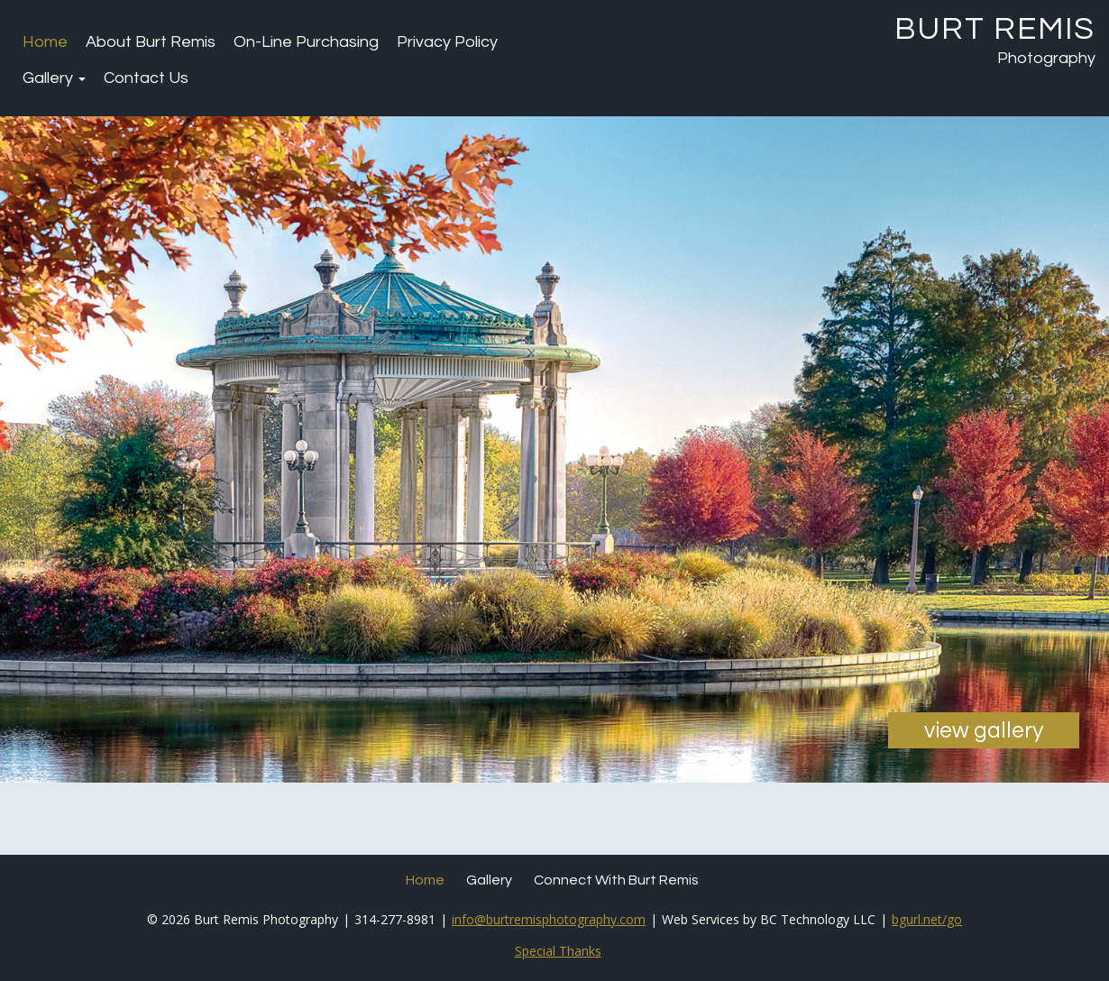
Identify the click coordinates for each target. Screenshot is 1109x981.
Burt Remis (994, 29)
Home (45, 41)
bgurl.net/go (927, 919)
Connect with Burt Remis (616, 880)
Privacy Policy (447, 41)
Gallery (54, 78)
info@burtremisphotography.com (549, 919)
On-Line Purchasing (306, 41)
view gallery (983, 730)
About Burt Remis (150, 41)
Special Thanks (558, 950)
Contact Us (146, 78)
